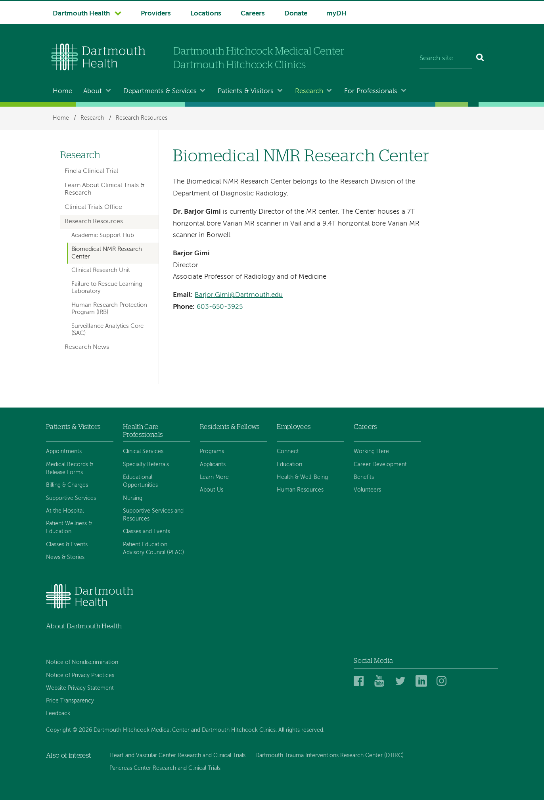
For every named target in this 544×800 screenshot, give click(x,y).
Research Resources (141, 118)
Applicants (213, 464)
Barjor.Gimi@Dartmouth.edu (239, 295)
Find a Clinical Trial (91, 171)
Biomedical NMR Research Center (106, 253)
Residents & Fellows (229, 426)
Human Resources (300, 490)
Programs (212, 451)
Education (289, 464)
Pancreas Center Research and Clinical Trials (164, 768)
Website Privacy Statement (80, 688)
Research (309, 91)
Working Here (371, 451)
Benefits (364, 477)
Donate (295, 13)
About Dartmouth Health (84, 626)
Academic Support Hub (102, 235)
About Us (211, 490)
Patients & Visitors (246, 91)
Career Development (380, 464)
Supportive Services (71, 498)
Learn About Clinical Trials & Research (105, 189)
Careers (253, 13)
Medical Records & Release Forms (69, 468)
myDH (336, 13)
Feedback (58, 713)
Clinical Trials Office (93, 207)
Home (62, 91)
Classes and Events (146, 531)
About (92, 91)
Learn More (214, 477)
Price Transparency (70, 701)
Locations (205, 13)
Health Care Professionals (143, 430)
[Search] (480, 58)
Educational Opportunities (140, 481)
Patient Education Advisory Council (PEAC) (153, 548)
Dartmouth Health (81, 13)
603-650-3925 (220, 307)
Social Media (373, 660)
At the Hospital (65, 511)
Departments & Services (160, 91)
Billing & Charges (67, 485)
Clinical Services (143, 451)
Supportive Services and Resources (153, 515)
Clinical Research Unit (100, 270)
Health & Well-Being (302, 477)
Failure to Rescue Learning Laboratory (106, 288)
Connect (288, 451)
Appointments (64, 451)
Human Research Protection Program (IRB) (109, 309)
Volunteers (367, 490)
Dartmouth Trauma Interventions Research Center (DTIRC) (329, 755)
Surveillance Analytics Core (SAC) (107, 330)
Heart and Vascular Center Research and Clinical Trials (177, 755)
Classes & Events (67, 544)
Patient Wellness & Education (69, 527)
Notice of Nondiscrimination (82, 662)
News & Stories (65, 557)
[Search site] (445, 58)
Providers (156, 13)
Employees (293, 426)
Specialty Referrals (146, 464)
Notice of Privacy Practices (80, 675)
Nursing (132, 498)
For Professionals (370, 91)
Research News (87, 347)
